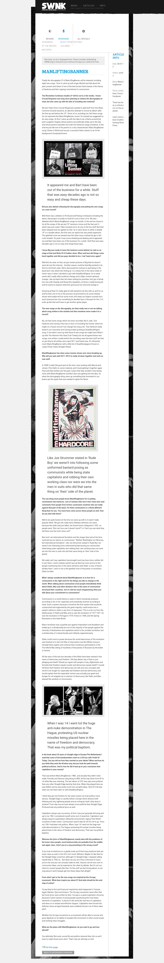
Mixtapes (47, 50)
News (74, 5)
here (88, 8)
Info (102, 5)
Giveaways (47, 42)
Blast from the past (71, 42)
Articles (88, 5)
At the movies (49, 46)
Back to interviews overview (58, 953)
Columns (65, 46)
